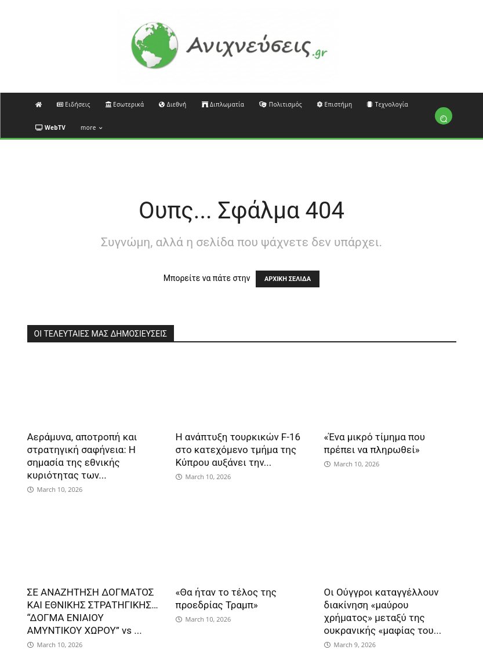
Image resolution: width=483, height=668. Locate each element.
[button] (443, 118)
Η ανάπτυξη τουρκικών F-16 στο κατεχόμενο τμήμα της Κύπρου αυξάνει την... (238, 449)
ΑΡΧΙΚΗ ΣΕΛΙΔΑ (287, 279)
